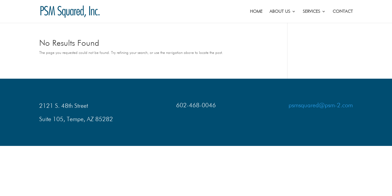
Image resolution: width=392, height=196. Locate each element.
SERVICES (311, 12)
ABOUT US (280, 12)
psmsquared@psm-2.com (321, 105)
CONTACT (343, 12)
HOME (256, 12)
